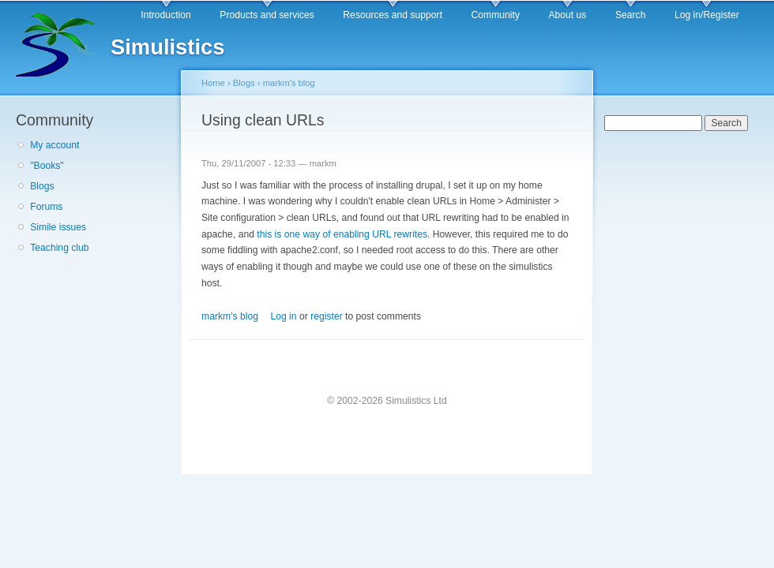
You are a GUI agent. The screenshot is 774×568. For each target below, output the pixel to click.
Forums (46, 206)
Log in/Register (706, 15)
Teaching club (59, 247)
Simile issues (58, 227)
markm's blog (289, 83)
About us (567, 15)
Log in (283, 316)
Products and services (267, 15)
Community (496, 15)
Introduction (166, 15)
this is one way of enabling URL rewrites (342, 234)
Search (630, 15)
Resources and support (392, 15)
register (326, 316)
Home (213, 83)
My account (54, 145)
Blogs (42, 186)
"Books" (46, 165)
